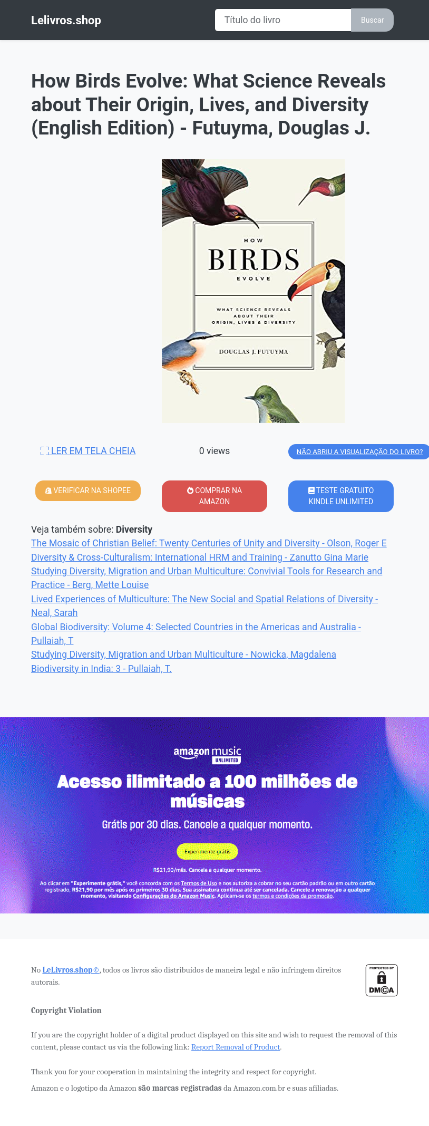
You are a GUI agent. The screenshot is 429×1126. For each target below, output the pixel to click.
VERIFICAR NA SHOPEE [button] (88, 490)
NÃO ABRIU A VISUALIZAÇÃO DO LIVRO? (360, 452)
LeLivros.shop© (70, 970)
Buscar (372, 20)
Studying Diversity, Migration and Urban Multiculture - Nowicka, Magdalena (183, 654)
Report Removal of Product (235, 1047)
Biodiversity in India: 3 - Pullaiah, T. (101, 668)
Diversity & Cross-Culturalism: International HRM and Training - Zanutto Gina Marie (199, 557)
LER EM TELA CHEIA (88, 451)
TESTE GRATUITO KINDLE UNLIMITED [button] (341, 496)
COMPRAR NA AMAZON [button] (214, 496)
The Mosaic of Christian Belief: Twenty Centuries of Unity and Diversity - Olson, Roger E (209, 543)
